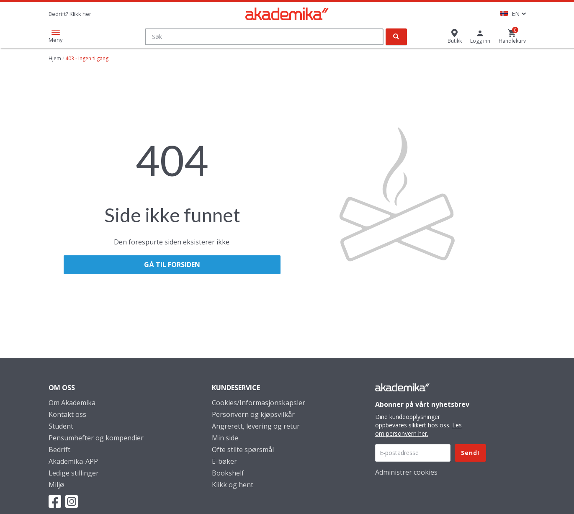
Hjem (55, 58)
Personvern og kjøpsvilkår (253, 414)
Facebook (55, 501)
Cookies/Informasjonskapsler (258, 402)
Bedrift (59, 449)
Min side (225, 438)
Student (61, 426)
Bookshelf (228, 473)
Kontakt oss (67, 414)
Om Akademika (72, 402)
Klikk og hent (232, 485)
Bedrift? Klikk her (70, 14)
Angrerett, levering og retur (256, 426)
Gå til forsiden (172, 264)
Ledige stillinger (74, 473)
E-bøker (224, 461)
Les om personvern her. (418, 429)
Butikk (455, 40)
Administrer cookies (406, 472)
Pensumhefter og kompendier (96, 438)
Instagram (71, 501)
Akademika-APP (73, 461)
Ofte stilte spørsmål (243, 449)
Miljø (56, 485)
